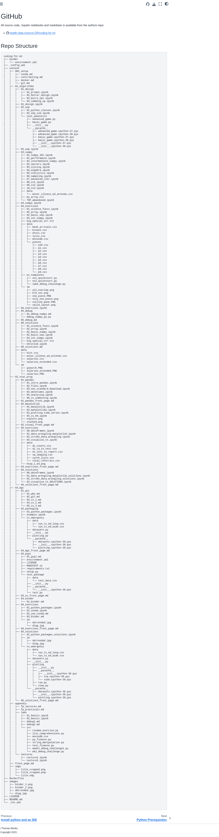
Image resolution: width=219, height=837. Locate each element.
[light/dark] (166, 4)
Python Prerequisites (15, 71)
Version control (12, 161)
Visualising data (13, 136)
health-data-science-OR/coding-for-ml (81, 33)
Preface (8, 40)
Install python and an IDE (18, 60)
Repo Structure (184, 10)
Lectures (9, 206)
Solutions (9, 116)
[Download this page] (154, 4)
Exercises (9, 105)
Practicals (9, 211)
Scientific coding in (19, 100)
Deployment (11, 166)
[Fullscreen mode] (160, 4)
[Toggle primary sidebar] (50, 4)
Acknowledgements (15, 192)
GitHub (8, 65)
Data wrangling (12, 130)
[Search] (22, 31)
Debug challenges (14, 111)
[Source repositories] (148, 4)
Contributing (11, 54)
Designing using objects (17, 94)
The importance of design (18, 89)
